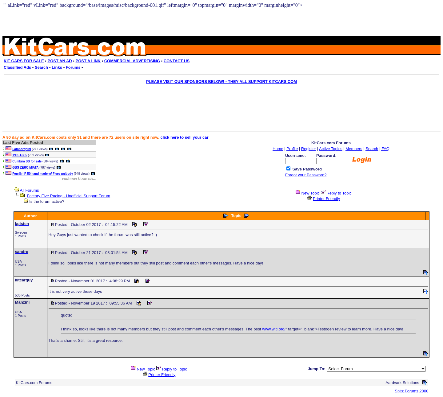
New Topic (310, 193)
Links (57, 67)
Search (41, 67)
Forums (73, 67)
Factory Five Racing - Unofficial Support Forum (68, 196)
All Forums (29, 190)
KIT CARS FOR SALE (24, 61)
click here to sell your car (184, 137)
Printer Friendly (326, 198)
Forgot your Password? (305, 175)
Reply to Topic (338, 193)
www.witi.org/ (273, 329)
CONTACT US (177, 61)
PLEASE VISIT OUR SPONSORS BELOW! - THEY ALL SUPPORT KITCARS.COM (221, 81)
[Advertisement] (217, 100)
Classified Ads (17, 67)
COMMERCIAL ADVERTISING (132, 61)
